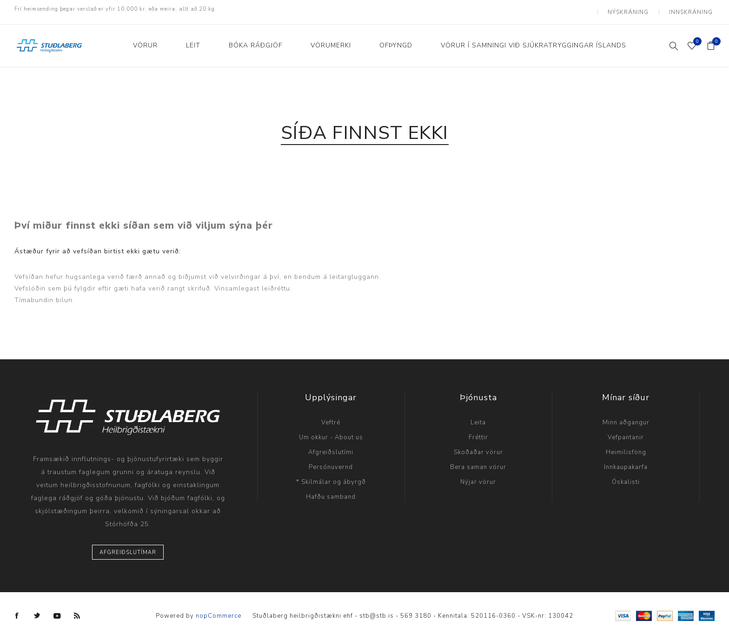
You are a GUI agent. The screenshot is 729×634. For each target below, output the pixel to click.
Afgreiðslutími (330, 446)
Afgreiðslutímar (127, 546)
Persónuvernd (331, 461)
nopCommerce (218, 610)
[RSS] (77, 610)
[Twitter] (37, 610)
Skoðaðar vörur (478, 446)
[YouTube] (57, 610)
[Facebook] (17, 610)
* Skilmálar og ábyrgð (331, 476)
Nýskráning (634, 9)
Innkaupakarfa (626, 461)
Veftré (330, 417)
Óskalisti (626, 476)
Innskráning (693, 9)
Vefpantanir (626, 432)
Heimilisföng (626, 446)
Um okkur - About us (331, 432)
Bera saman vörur (478, 461)
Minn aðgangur (626, 417)
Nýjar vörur (478, 476)
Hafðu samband (331, 491)
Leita (478, 417)
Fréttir (478, 432)
